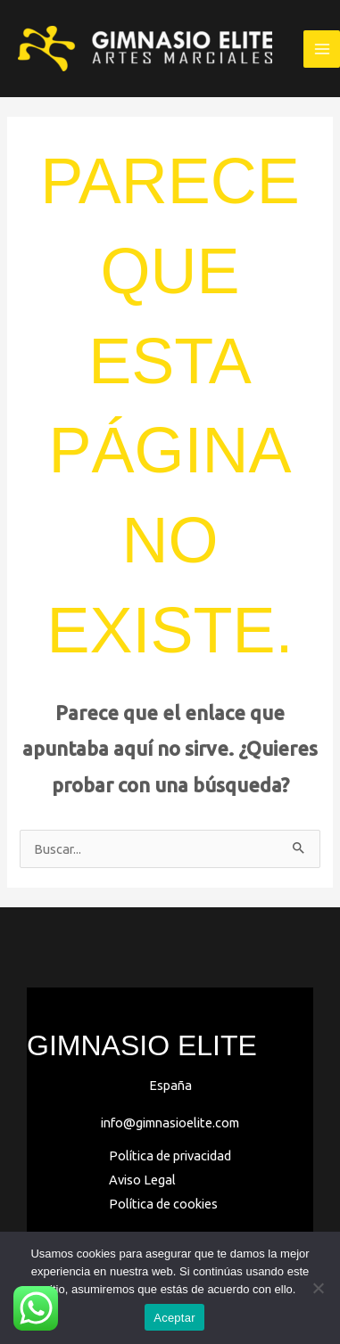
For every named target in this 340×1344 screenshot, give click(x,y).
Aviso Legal (142, 1179)
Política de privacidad (170, 1155)
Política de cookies (163, 1203)
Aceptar (174, 1317)
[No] (318, 1288)
